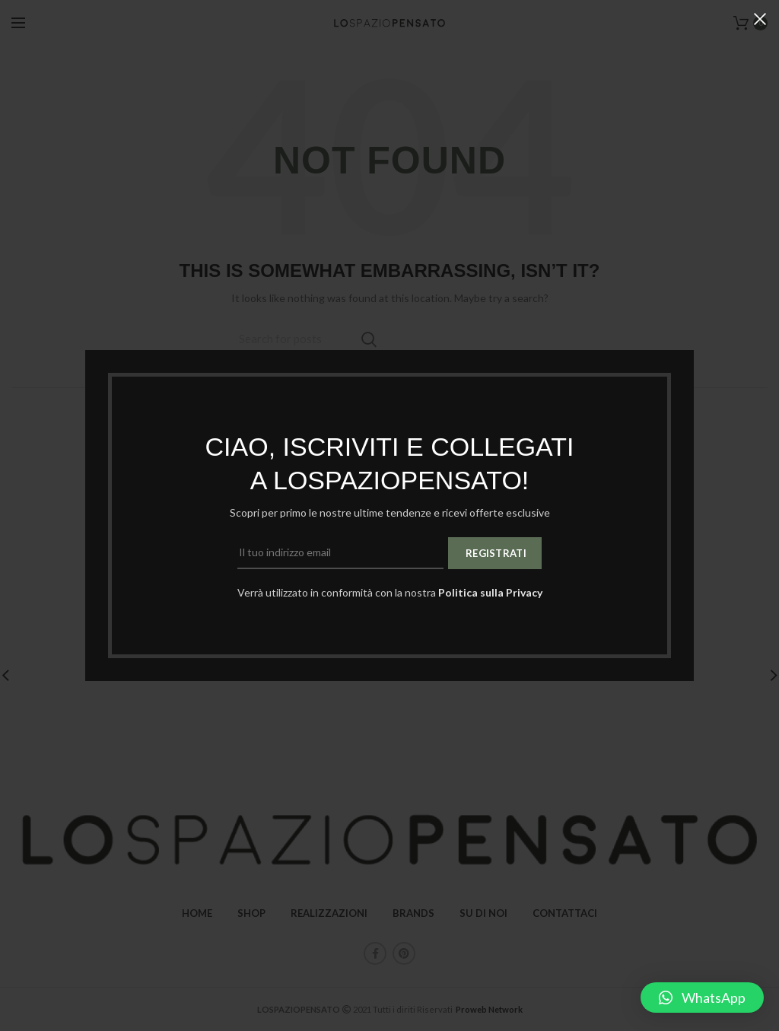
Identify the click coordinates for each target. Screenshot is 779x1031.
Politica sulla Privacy (490, 592)
